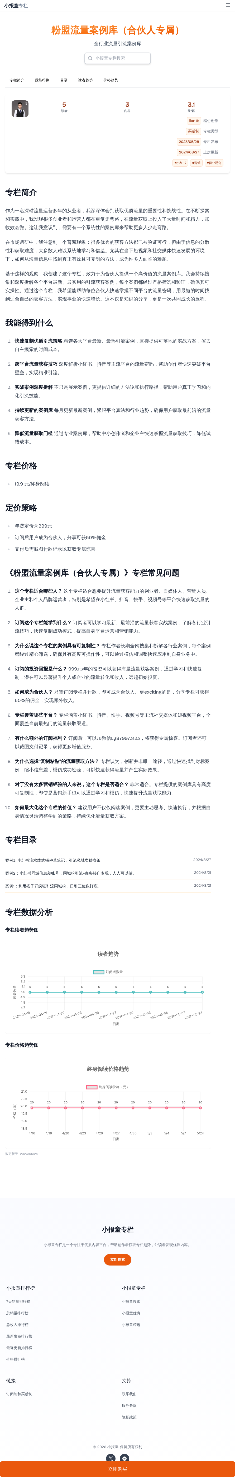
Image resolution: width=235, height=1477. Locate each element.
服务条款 (129, 1405)
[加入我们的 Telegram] (124, 1458)
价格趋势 (110, 80)
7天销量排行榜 (18, 1301)
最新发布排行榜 (19, 1336)
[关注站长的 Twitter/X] (111, 1458)
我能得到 (42, 80)
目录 (64, 80)
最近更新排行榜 (19, 1348)
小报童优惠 (131, 1313)
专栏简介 (16, 80)
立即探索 (117, 1259)
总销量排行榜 (17, 1313)
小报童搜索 (131, 1301)
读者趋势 (85, 80)
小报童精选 (131, 1325)
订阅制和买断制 (19, 1394)
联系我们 (129, 1394)
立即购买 (117, 1469)
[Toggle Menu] (228, 5)
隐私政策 (129, 1417)
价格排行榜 (15, 1359)
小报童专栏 (117, 1229)
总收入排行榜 (17, 1325)
